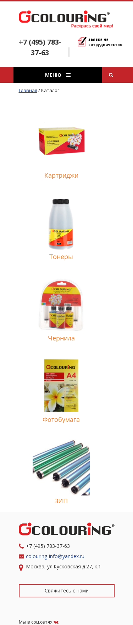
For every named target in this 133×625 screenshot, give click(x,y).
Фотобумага (61, 419)
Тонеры (61, 256)
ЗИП (61, 501)
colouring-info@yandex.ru (56, 556)
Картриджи (61, 175)
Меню (58, 74)
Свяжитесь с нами (67, 590)
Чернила (61, 338)
